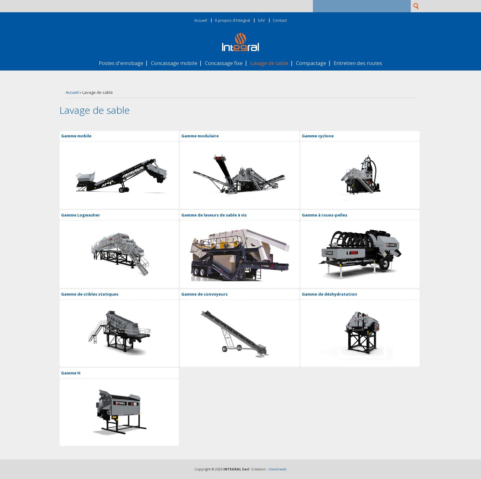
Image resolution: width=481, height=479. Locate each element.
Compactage (311, 63)
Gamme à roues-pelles (324, 215)
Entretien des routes (358, 63)
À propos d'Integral (232, 20)
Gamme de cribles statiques (89, 294)
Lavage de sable (269, 63)
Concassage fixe (224, 63)
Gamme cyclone (318, 136)
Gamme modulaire (200, 136)
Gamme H (70, 373)
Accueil (200, 20)
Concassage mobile (174, 63)
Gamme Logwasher (80, 215)
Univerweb (277, 469)
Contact (280, 20)
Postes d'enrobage (121, 63)
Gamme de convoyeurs (204, 294)
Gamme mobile (76, 136)
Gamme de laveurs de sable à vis (214, 215)
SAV (261, 20)
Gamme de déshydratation (329, 294)
